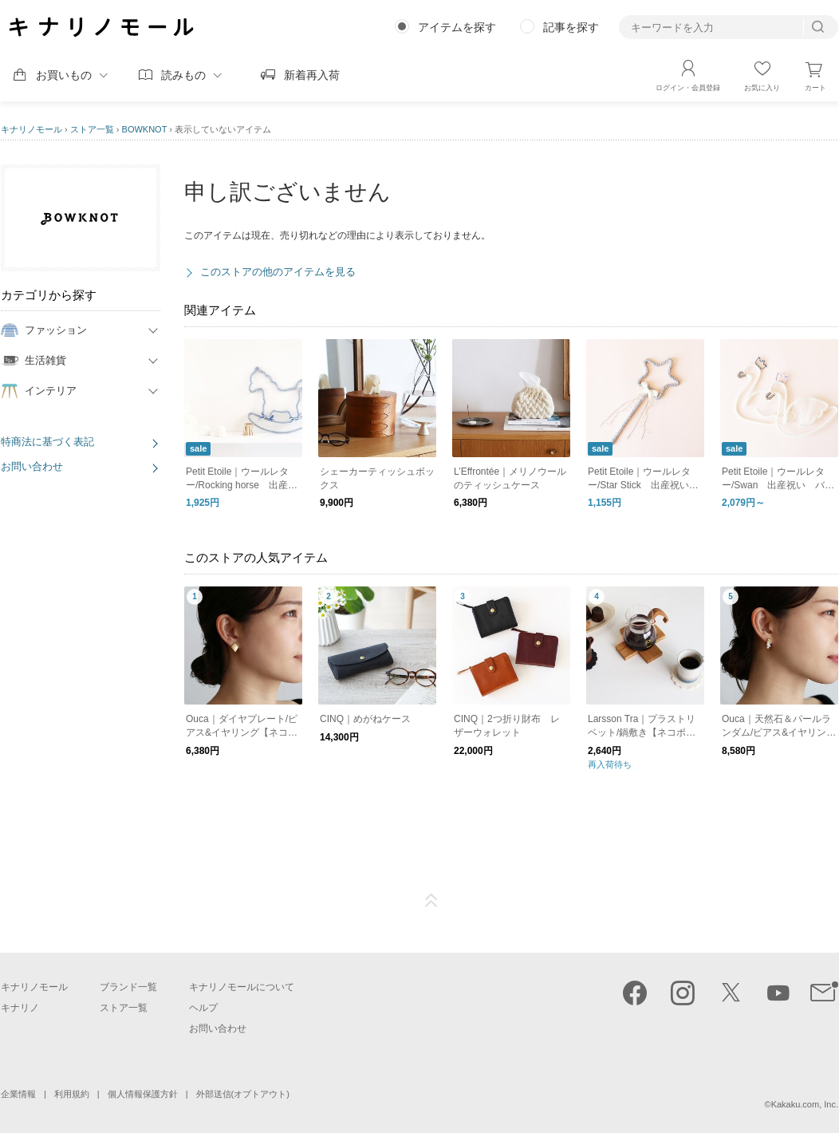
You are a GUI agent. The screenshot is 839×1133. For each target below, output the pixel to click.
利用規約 (71, 1094)
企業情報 (18, 1094)
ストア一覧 (92, 129)
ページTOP (431, 901)
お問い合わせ (32, 466)
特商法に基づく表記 (47, 442)
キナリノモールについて (241, 987)
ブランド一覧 (128, 987)
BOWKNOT (144, 129)
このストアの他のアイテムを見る (278, 272)
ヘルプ (203, 1007)
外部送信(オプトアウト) (243, 1094)
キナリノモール (31, 129)
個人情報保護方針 (143, 1094)
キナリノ (20, 1007)
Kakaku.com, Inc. (804, 1104)
